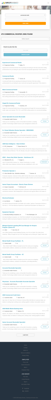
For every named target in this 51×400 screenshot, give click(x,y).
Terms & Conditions (25, 353)
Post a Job (25, 362)
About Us (25, 350)
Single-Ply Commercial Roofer (11, 103)
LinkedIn (27, 391)
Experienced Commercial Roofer (12, 62)
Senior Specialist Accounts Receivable (13, 116)
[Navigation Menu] (48, 3)
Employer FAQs (25, 370)
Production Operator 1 (9, 171)
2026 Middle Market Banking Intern (12, 308)
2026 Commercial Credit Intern (11, 295)
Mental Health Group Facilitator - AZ (13, 254)
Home (25, 345)
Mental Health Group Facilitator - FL (12, 241)
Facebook (26, 388)
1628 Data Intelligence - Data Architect (13, 143)
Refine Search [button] (25, 39)
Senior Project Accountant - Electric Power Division (17, 184)
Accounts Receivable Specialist (11, 268)
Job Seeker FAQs (25, 384)
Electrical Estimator (8, 198)
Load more (25, 335)
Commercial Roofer (8, 76)
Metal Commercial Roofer (9, 89)
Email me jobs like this (10, 47)
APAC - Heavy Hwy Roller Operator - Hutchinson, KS (17, 157)
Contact (25, 347)
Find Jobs (25, 23)
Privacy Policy (25, 355)
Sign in (25, 367)
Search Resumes (25, 364)
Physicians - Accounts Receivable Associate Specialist (18, 281)
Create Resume (25, 379)
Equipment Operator (8, 212)
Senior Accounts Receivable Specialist (13, 322)
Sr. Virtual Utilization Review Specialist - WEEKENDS (18, 130)
